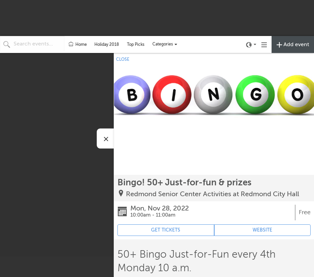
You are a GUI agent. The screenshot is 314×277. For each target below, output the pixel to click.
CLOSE (122, 59)
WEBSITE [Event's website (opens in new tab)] (262, 230)
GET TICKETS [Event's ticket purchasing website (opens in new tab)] (165, 230)
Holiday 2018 (106, 44)
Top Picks (135, 44)
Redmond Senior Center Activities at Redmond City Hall (212, 194)
